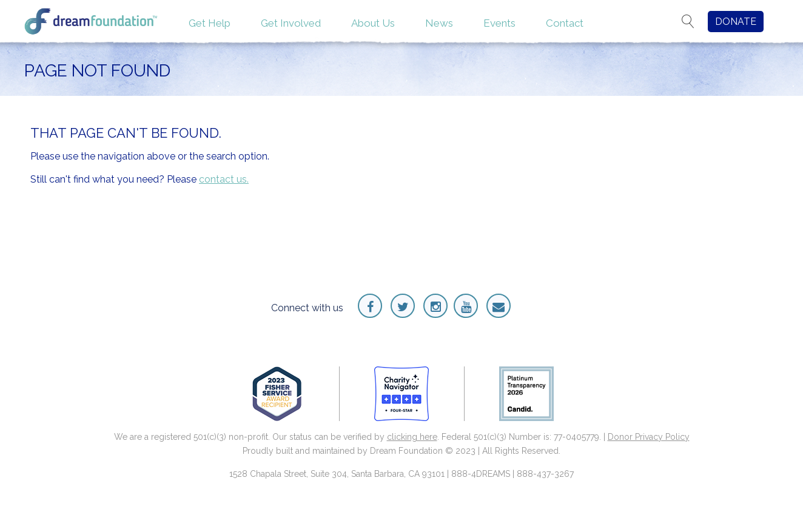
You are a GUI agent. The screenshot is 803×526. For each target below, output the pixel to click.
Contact (564, 23)
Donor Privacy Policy (649, 437)
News (439, 23)
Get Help (209, 23)
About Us (373, 23)
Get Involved (291, 23)
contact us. (224, 179)
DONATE (735, 21)
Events (499, 23)
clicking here (412, 437)
